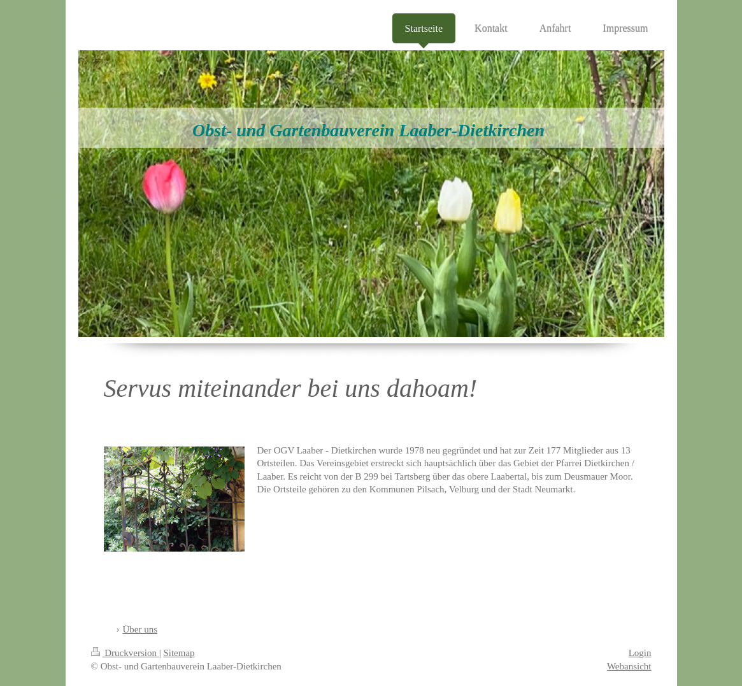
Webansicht (629, 666)
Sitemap (178, 653)
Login (640, 653)
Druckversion (125, 653)
